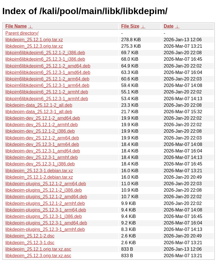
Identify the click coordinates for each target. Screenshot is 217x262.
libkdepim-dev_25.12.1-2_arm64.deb (42, 138)
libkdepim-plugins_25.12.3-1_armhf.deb (45, 229)
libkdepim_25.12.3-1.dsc (29, 242)
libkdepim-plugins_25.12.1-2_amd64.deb (46, 196)
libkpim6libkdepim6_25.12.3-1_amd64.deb (47, 72)
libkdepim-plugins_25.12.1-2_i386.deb (43, 190)
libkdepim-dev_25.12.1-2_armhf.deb (41, 124)
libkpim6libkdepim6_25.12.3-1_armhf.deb (46, 98)
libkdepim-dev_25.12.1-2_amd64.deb (42, 118)
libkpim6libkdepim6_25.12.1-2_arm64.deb (47, 79)
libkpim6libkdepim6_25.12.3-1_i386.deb (45, 59)
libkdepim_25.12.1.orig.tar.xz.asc (38, 249)
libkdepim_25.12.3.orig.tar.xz (34, 46)
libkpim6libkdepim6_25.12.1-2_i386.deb (45, 52)
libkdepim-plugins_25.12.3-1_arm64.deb (45, 210)
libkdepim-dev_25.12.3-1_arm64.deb (42, 144)
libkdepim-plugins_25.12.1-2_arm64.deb (45, 183)
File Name (16, 26)
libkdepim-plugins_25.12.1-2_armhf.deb (45, 203)
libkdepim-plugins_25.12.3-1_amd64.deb (46, 222)
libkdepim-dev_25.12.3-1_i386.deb (40, 163)
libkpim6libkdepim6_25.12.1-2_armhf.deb (46, 91)
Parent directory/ (21, 33)
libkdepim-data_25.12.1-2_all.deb (38, 105)
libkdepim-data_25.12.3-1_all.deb (38, 111)
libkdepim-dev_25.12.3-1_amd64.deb (42, 151)
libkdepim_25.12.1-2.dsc (29, 235)
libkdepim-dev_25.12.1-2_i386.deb (40, 131)
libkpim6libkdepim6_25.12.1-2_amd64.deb (47, 66)
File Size (130, 26)
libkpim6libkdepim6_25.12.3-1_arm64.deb (47, 85)
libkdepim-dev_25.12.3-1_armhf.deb (41, 157)
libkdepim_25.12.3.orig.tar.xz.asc (38, 255)
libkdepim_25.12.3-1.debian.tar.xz (39, 170)
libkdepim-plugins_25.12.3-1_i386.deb (43, 216)
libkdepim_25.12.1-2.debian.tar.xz (39, 177)
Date (168, 26)
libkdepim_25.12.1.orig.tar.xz (34, 39)
